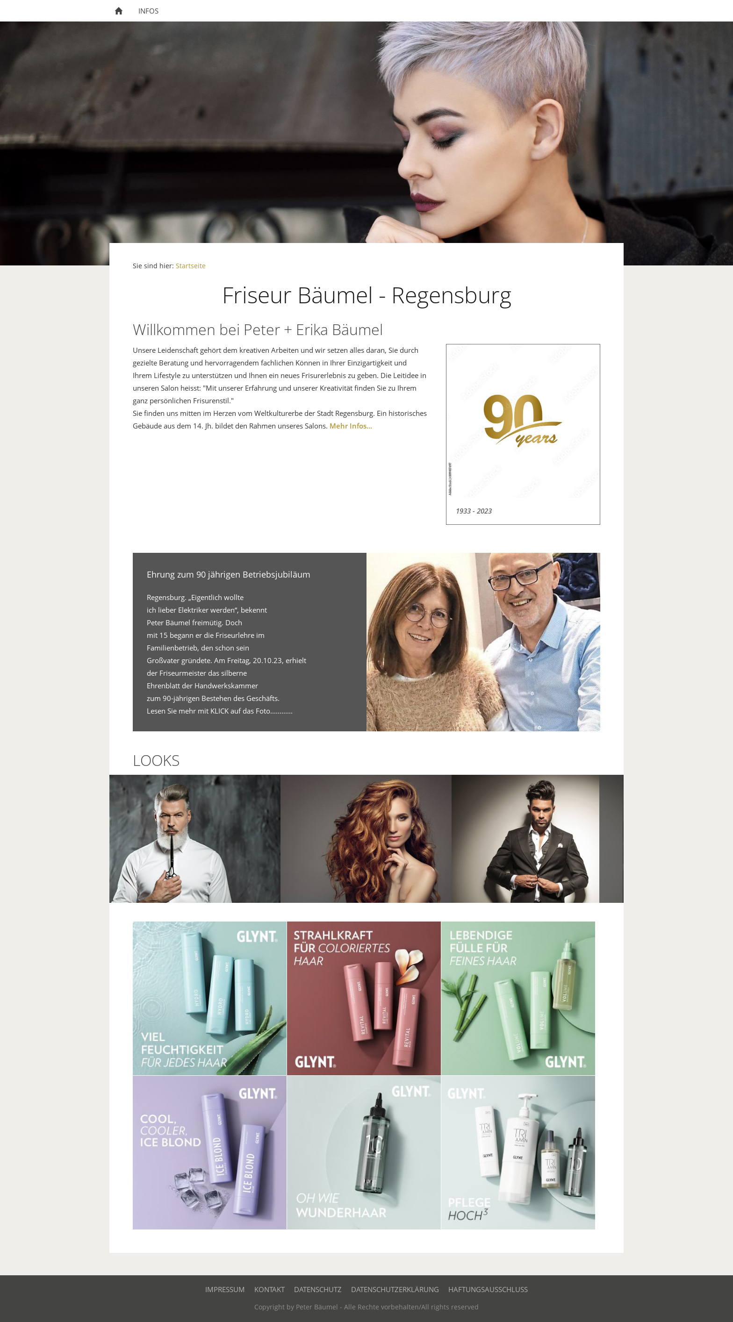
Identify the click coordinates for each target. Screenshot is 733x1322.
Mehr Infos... (351, 425)
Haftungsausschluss (488, 1289)
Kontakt (269, 1289)
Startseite (191, 266)
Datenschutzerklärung (395, 1289)
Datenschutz (318, 1289)
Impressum (225, 1289)
